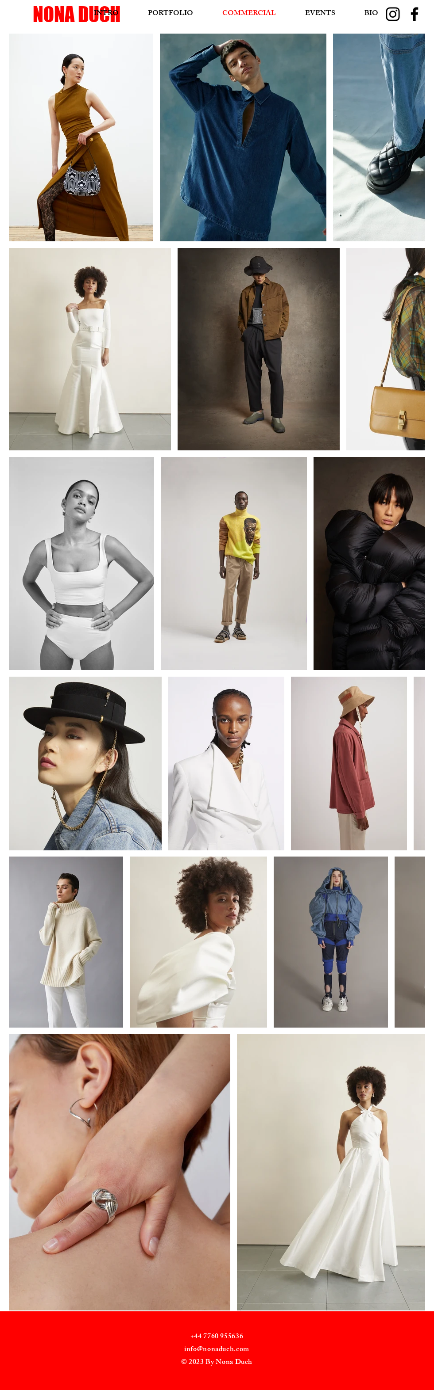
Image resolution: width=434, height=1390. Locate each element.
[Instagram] (393, 14)
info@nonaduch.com (216, 1350)
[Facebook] (414, 14)
